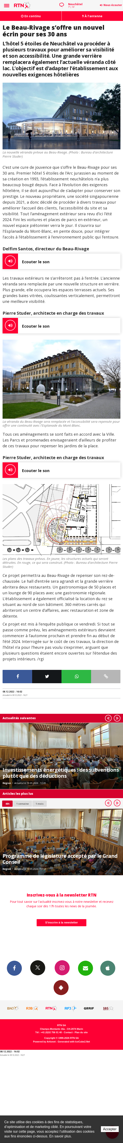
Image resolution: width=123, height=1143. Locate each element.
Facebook (14, 968)
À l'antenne (92, 16)
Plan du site (81, 1032)
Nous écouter (113, 5)
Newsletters (85, 968)
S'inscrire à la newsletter (61, 922)
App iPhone (107, 968)
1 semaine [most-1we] (22, 803)
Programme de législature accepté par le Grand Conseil (60, 858)
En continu (31, 16)
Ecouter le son (26, 261)
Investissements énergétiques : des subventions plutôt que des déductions (61, 772)
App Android (61, 987)
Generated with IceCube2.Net (74, 1041)
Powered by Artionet (44, 1041)
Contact (68, 1032)
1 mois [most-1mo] (40, 803)
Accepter (110, 1129)
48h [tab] (7, 803)
